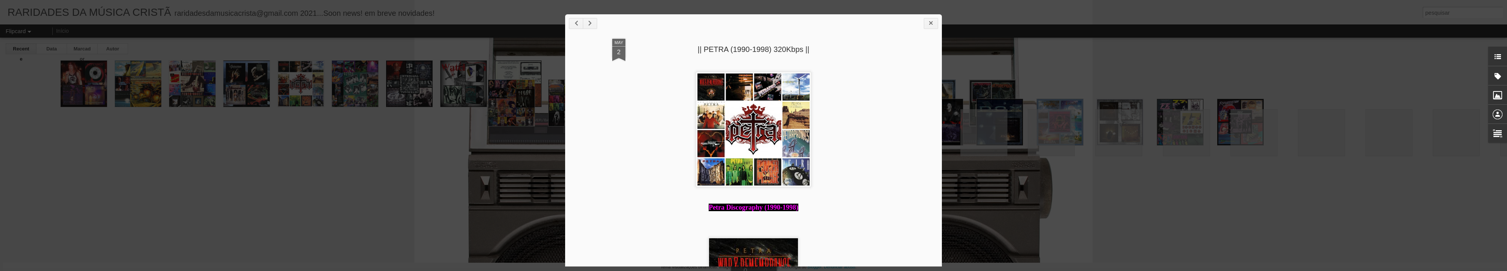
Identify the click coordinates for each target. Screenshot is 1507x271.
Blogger (814, 267)
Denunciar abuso (839, 267)
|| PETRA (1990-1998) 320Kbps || (754, 49)
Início (62, 31)
